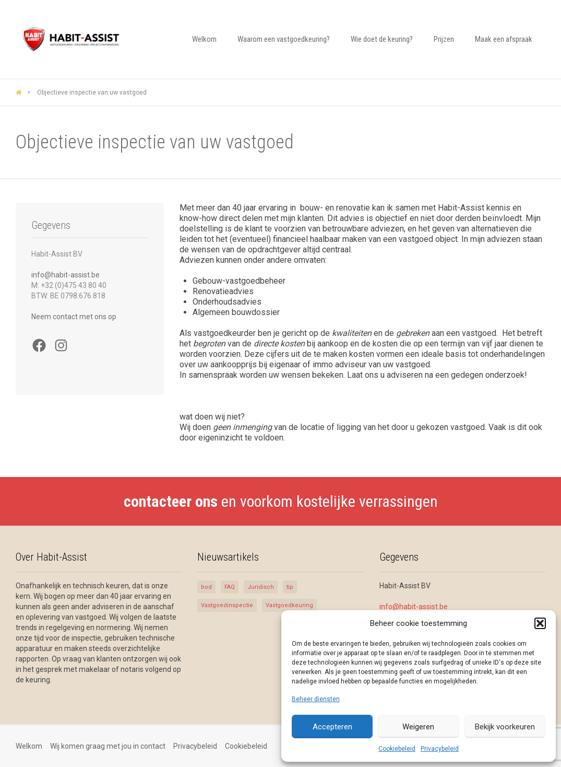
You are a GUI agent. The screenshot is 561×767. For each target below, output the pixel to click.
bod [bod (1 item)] (206, 587)
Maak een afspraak (503, 39)
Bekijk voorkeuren (505, 726)
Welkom (204, 39)
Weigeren (418, 726)
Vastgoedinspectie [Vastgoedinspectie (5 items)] (227, 605)
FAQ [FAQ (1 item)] (229, 587)
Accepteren (332, 726)
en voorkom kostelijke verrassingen (281, 501)
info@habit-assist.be (65, 275)
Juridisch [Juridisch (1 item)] (260, 587)
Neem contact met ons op (73, 316)
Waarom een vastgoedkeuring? (283, 39)
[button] (540, 623)
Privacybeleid (440, 748)
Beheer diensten (316, 699)
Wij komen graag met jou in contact (107, 746)
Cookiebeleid (396, 748)
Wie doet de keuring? (382, 39)
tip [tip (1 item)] (290, 587)
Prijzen (444, 39)
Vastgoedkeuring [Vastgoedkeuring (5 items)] (289, 605)
